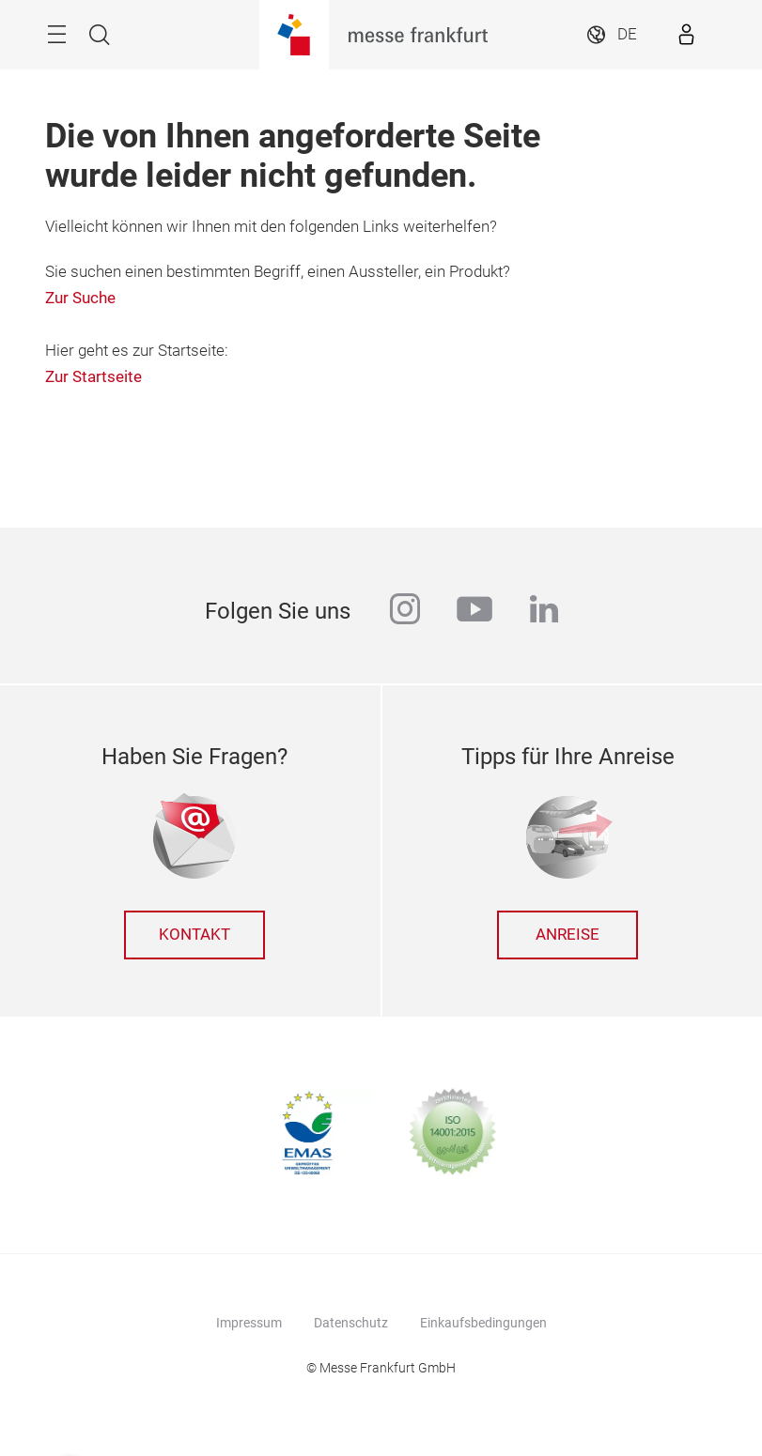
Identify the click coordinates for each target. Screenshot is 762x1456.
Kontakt (194, 934)
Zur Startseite (93, 377)
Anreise (567, 934)
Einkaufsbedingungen (483, 1322)
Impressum (249, 1322)
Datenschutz (351, 1322)
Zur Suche (80, 298)
